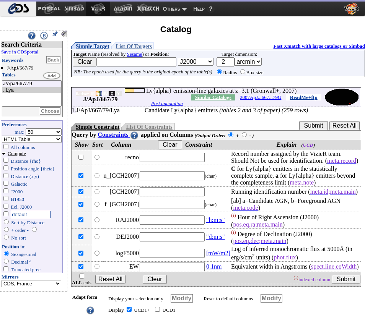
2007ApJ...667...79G (260, 97)
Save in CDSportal (20, 52)
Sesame (134, 54)
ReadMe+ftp (304, 97)
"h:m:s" (215, 220)
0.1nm (214, 266)
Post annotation (167, 103)
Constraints (118, 134)
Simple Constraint (97, 127)
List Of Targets (134, 46)
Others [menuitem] (171, 9)
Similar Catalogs (213, 97)
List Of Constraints (149, 127)
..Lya (31, 90)
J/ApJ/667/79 (31, 84)
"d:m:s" (215, 236)
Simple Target (92, 46)
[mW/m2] (218, 253)
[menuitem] (18, 9)
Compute (17, 153)
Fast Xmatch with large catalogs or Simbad (319, 46)
